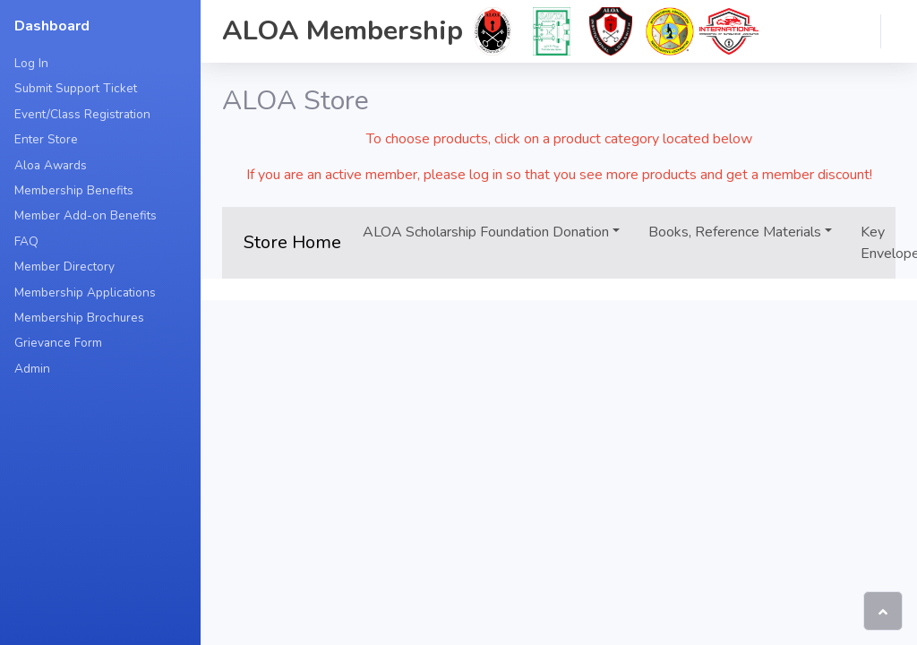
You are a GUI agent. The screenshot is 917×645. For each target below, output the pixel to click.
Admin (32, 368)
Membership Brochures (79, 317)
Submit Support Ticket (75, 88)
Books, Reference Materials (734, 232)
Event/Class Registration (82, 114)
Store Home (292, 242)
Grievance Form (58, 342)
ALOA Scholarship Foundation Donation (486, 232)
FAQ (26, 241)
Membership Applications (85, 292)
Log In (31, 63)
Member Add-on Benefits (85, 215)
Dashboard (52, 26)
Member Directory (64, 266)
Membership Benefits (73, 190)
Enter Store (46, 139)
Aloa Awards (50, 165)
